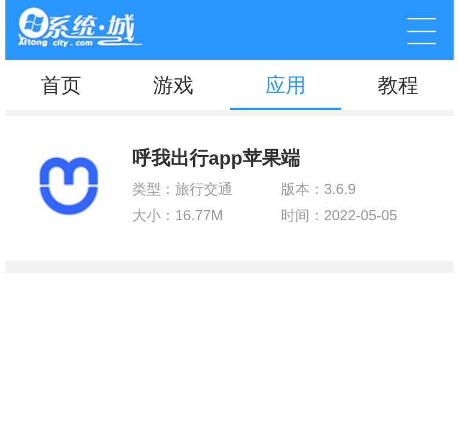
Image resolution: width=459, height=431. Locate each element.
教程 (398, 85)
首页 (61, 85)
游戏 (173, 85)
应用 (285, 85)
